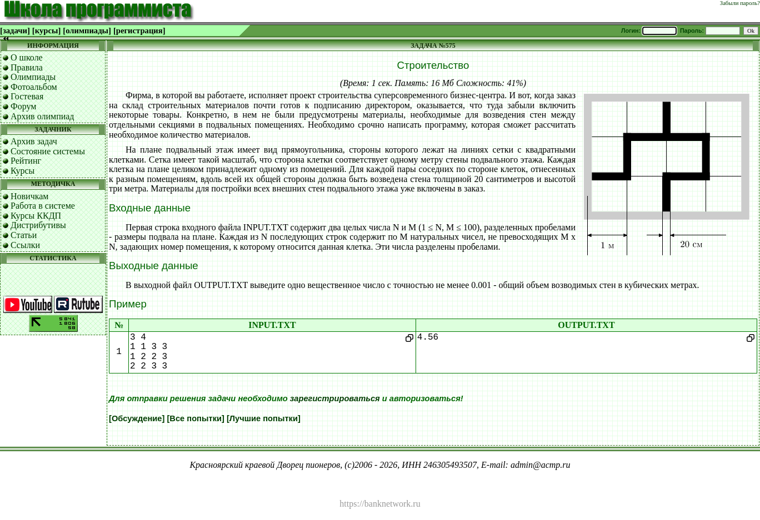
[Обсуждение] (136, 418)
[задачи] (15, 30)
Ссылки (25, 245)
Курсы (22, 170)
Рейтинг (26, 160)
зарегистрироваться (335, 398)
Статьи (24, 235)
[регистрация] (139, 30)
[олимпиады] (87, 30)
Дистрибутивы (38, 225)
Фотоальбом (34, 87)
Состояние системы (48, 151)
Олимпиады (33, 77)
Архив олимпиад (42, 116)
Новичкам (29, 196)
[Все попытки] (195, 418)
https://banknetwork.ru (379, 503)
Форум (23, 106)
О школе (27, 57)
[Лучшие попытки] (264, 418)
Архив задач (34, 141)
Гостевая (27, 96)
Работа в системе (43, 205)
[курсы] (46, 30)
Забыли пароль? (740, 3)
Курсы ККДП (36, 215)
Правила (27, 67)
